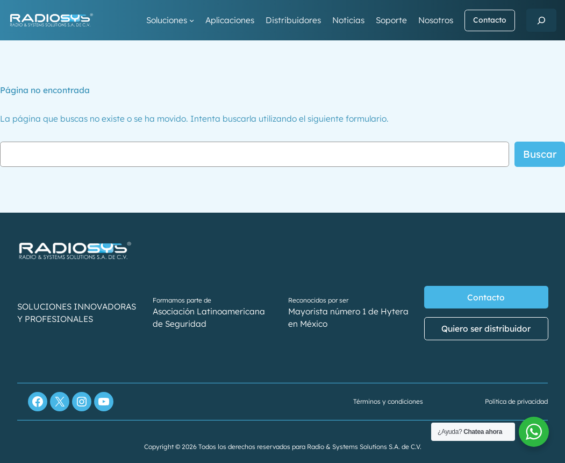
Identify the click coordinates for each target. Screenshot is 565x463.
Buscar (539, 154)
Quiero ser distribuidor (486, 328)
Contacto (489, 20)
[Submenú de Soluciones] (191, 20)
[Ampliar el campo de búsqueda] (541, 20)
